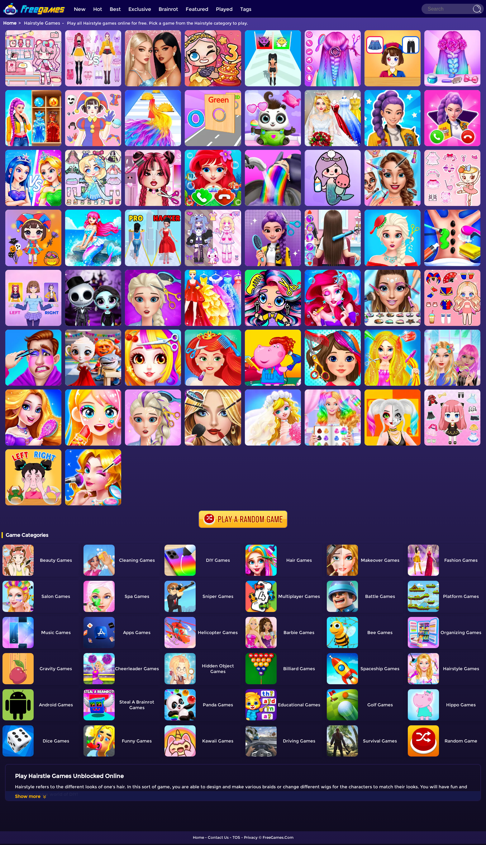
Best (115, 9)
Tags (245, 9)
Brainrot (168, 9)
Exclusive (139, 9)
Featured (197, 9)
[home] (34, 2)
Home (10, 23)
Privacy (251, 837)
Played (224, 9)
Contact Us (218, 837)
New (80, 9)
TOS (236, 837)
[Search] (453, 9)
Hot (97, 9)
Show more (31, 796)
